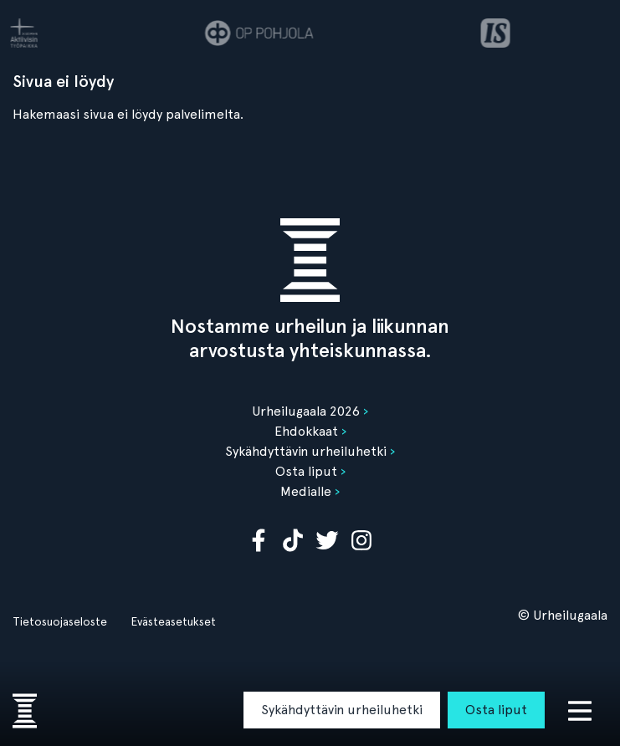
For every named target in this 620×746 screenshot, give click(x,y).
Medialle (305, 491)
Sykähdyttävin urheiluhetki (342, 710)
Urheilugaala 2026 (306, 411)
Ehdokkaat (306, 431)
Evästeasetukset (173, 621)
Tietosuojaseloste (60, 621)
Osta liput (496, 710)
